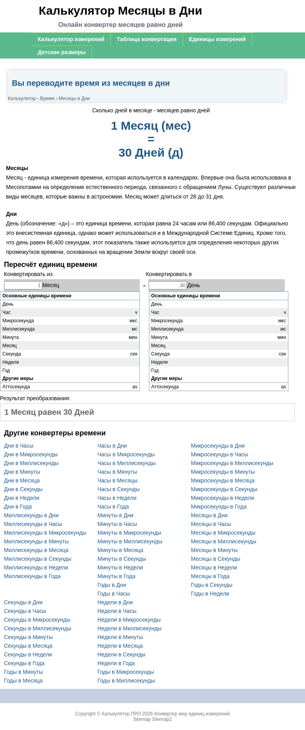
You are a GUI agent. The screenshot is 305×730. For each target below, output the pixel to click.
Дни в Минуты (22, 472)
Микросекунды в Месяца (222, 480)
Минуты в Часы (117, 524)
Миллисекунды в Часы (33, 524)
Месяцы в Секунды (215, 559)
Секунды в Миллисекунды (37, 628)
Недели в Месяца (120, 646)
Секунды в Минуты (28, 637)
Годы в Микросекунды (125, 672)
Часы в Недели (116, 498)
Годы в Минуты (23, 672)
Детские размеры (62, 52)
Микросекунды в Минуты (223, 472)
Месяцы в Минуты (214, 550)
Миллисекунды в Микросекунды (45, 533)
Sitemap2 (162, 719)
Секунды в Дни (23, 602)
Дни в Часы (18, 446)
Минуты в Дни (115, 515)
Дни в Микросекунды (30, 454)
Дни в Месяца (22, 480)
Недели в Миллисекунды (129, 628)
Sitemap (142, 719)
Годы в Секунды (212, 585)
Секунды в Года (24, 663)
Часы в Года (113, 506)
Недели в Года (116, 663)
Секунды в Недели (28, 654)
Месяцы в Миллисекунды (223, 541)
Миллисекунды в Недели (36, 567)
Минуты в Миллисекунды (129, 541)
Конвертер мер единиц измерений (192, 714)
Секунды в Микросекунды (37, 620)
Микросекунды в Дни (217, 446)
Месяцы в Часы (211, 524)
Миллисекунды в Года (32, 576)
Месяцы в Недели (214, 567)
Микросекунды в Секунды (224, 489)
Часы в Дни (112, 446)
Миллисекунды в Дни (31, 515)
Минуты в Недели (120, 567)
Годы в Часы (113, 593)
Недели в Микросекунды (129, 620)
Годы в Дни (111, 585)
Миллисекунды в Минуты (36, 541)
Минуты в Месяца (120, 550)
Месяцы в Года (210, 576)
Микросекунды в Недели (222, 498)
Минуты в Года (116, 576)
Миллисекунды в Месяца (36, 550)
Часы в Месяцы (117, 480)
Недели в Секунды (121, 654)
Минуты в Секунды (121, 559)
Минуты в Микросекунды (129, 533)
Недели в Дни (115, 602)
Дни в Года (18, 506)
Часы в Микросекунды (126, 454)
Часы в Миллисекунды (126, 463)
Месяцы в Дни (209, 515)
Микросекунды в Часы (219, 454)
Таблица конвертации (147, 39)
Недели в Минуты (120, 637)
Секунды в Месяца (28, 646)
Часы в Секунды (118, 489)
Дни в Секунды (23, 489)
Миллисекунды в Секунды (37, 559)
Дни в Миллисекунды (31, 463)
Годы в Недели (210, 593)
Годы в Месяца (23, 680)
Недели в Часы (116, 611)
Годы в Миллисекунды (126, 680)
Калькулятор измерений (71, 39)
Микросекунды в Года (219, 506)
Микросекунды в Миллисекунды (232, 463)
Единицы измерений (217, 39)
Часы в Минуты (117, 472)
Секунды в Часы (25, 611)
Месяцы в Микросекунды (223, 533)
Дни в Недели (21, 498)
